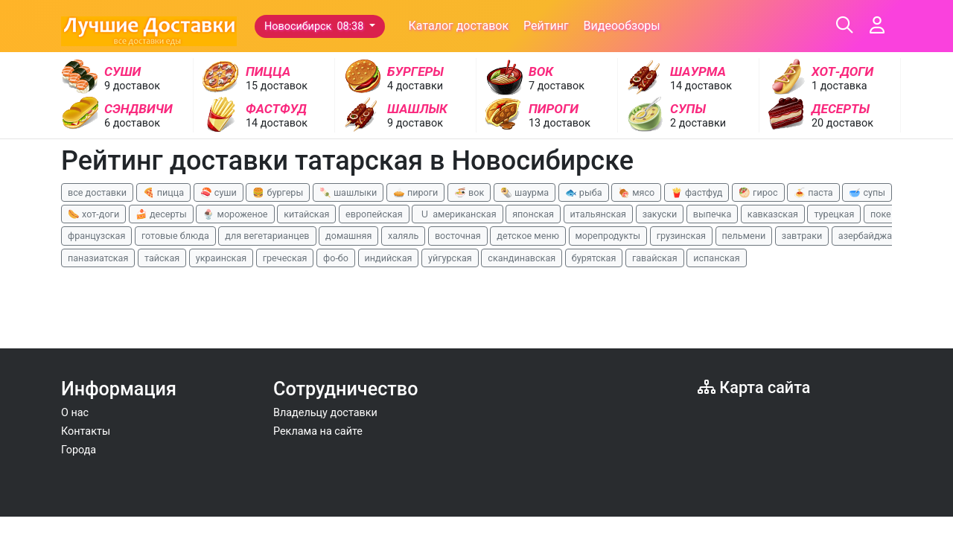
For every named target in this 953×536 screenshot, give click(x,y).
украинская (221, 258)
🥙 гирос (758, 192)
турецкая (834, 214)
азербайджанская (878, 235)
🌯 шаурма (524, 192)
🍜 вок (469, 192)
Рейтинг (546, 26)
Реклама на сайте (318, 431)
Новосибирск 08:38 (315, 26)
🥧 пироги (415, 192)
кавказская (773, 214)
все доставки (97, 192)
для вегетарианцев (267, 235)
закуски (660, 214)
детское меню (528, 235)
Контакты (85, 431)
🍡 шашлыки (348, 192)
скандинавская (521, 258)
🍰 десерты (161, 214)
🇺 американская (457, 214)
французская (96, 235)
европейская (374, 214)
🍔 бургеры (277, 192)
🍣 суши (218, 192)
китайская (306, 214)
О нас (75, 412)
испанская (716, 258)
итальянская (598, 214)
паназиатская (98, 258)
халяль (403, 235)
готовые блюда (175, 235)
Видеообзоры (622, 26)
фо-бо (335, 258)
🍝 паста (813, 192)
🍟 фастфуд (697, 192)
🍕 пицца (163, 192)
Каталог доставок (459, 26)
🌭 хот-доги (93, 214)
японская (533, 214)
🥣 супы (867, 192)
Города (78, 450)
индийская (388, 258)
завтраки (802, 235)
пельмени (744, 235)
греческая (285, 258)
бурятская (594, 258)
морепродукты (608, 235)
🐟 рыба (583, 192)
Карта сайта (754, 387)
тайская (161, 258)
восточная (458, 235)
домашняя (348, 235)
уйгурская (450, 258)
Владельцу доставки (325, 412)
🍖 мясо (636, 192)
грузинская (681, 235)
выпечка (712, 214)
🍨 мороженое (235, 214)
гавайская (655, 258)
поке (880, 214)
